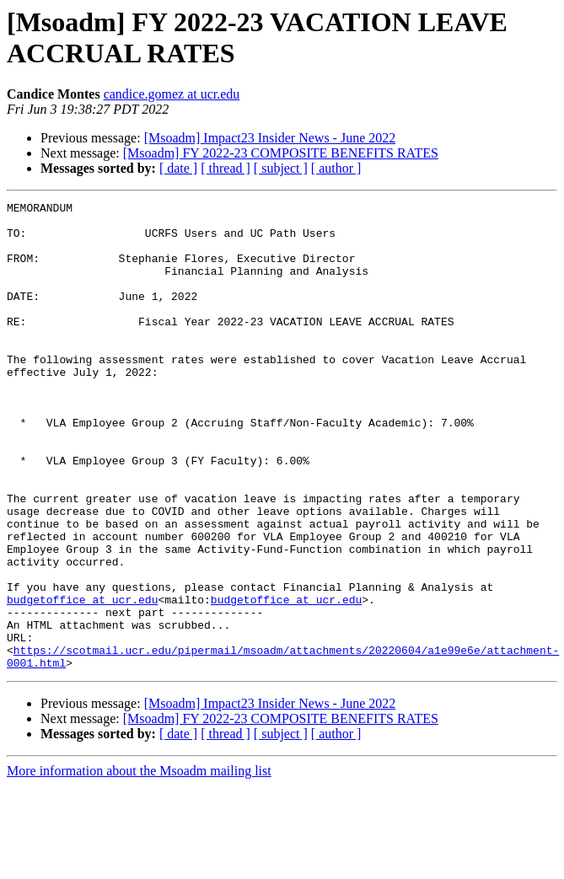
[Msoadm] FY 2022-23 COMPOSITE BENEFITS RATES (280, 153)
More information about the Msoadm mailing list (139, 864)
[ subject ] (281, 168)
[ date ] (178, 168)
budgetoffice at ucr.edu (82, 680)
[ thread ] (225, 168)
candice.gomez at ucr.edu (172, 94)
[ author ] (336, 168)
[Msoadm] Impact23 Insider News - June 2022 (270, 138)
